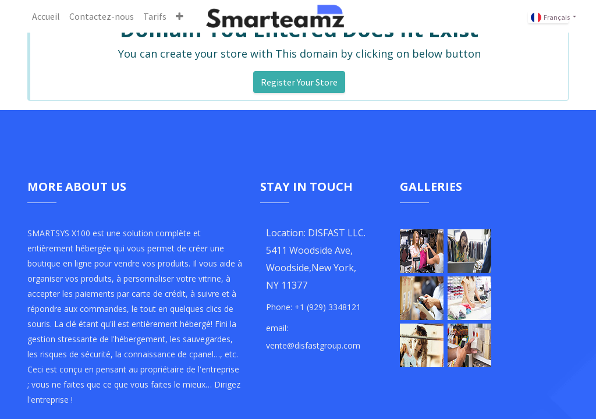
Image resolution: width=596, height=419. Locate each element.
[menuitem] (46, 16)
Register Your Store (299, 82)
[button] (179, 16)
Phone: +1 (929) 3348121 (313, 307)
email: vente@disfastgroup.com (313, 336)
